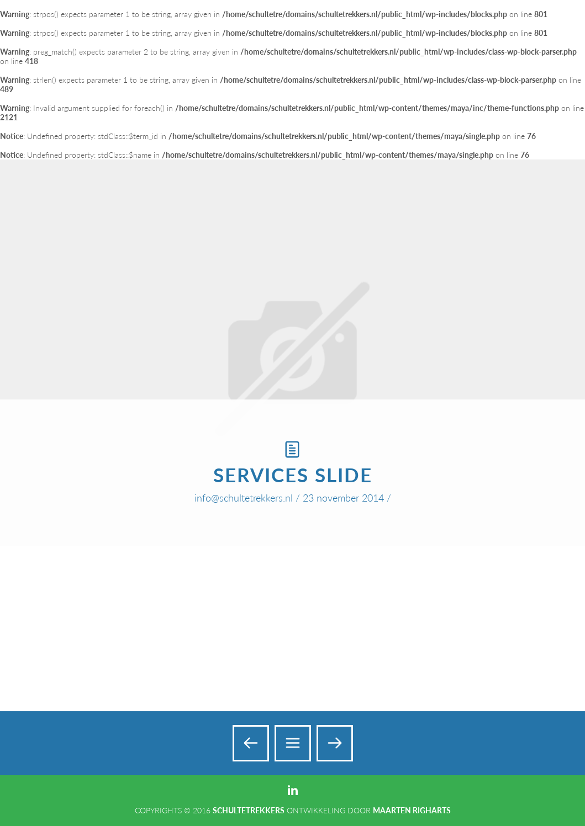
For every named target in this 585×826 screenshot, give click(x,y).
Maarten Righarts (412, 810)
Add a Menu (553, 21)
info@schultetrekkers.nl (243, 498)
